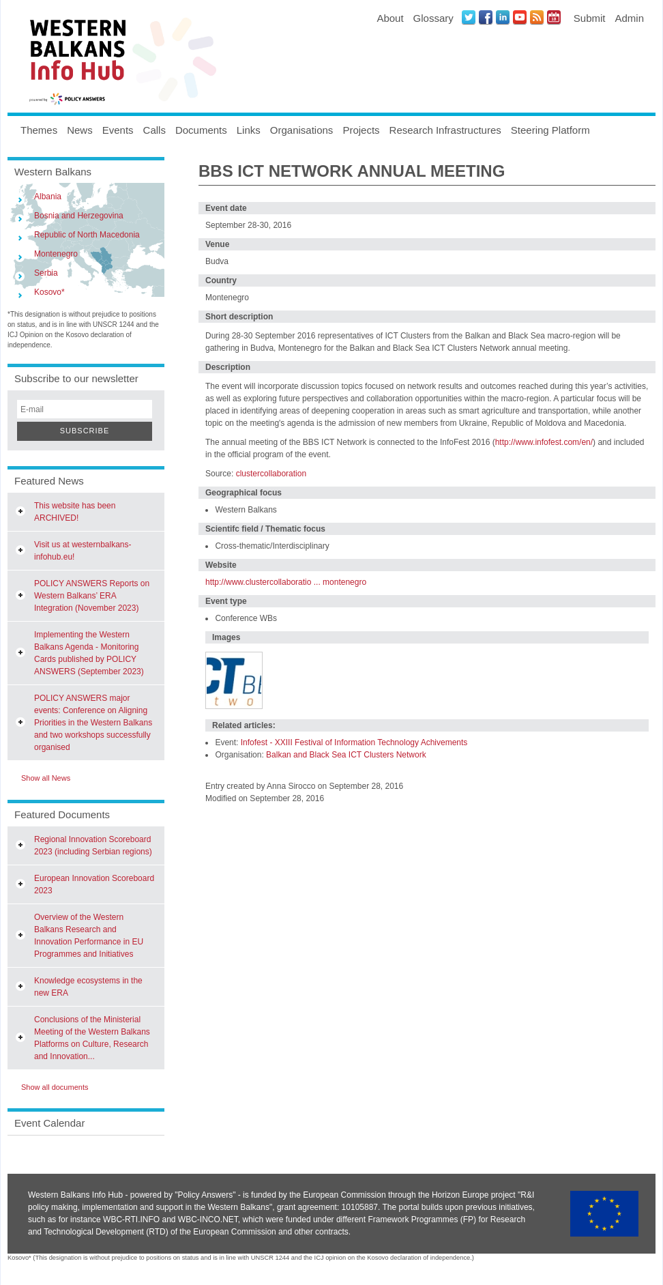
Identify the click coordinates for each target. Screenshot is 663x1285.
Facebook (485, 17)
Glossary (433, 18)
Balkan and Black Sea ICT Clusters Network (346, 755)
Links (249, 130)
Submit (590, 18)
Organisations (302, 130)
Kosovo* (49, 292)
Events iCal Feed (554, 17)
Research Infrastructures (445, 130)
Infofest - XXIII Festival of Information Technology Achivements (354, 742)
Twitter (468, 17)
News (80, 130)
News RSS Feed (537, 17)
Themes (38, 130)
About (390, 18)
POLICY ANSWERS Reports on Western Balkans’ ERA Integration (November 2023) (91, 596)
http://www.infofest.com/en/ (544, 442)
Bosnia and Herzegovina (78, 215)
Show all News (45, 778)
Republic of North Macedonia (87, 235)
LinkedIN (503, 17)
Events (118, 130)
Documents (201, 130)
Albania (47, 196)
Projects (360, 130)
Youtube (520, 17)
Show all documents (54, 1087)
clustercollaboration (269, 473)
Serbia (46, 273)
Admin (629, 18)
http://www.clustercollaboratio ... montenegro (285, 582)
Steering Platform (550, 130)
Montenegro (56, 254)
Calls (154, 130)
